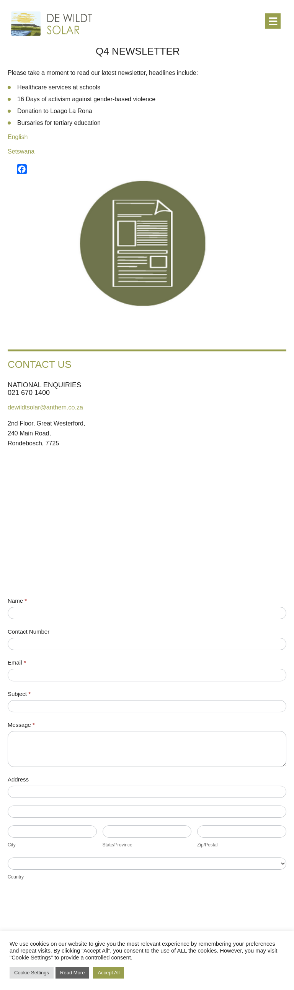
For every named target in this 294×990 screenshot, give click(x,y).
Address (18, 779)
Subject (19, 694)
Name (17, 600)
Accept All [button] (108, 972)
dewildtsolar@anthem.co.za (45, 407)
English (18, 137)
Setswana (21, 151)
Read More (72, 972)
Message (21, 724)
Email (17, 662)
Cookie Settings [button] (31, 972)
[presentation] (66, 912)
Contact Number (28, 631)
